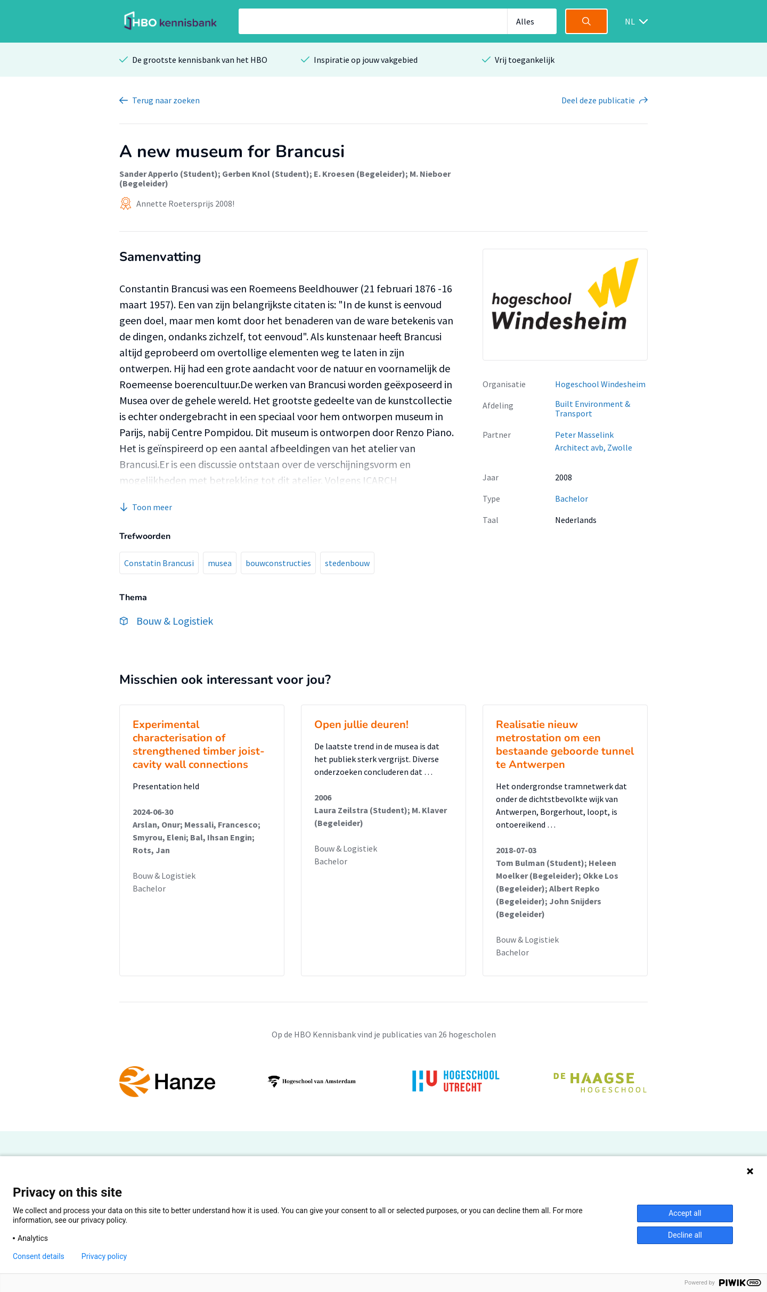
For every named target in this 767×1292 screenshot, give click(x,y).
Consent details (38, 1256)
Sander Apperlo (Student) (168, 173)
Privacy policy (104, 1256)
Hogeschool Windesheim (600, 384)
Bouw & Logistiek (164, 875)
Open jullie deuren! (361, 724)
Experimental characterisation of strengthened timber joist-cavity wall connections (199, 744)
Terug (166, 100)
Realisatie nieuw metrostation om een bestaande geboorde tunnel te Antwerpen (565, 744)
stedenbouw (347, 563)
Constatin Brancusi (159, 563)
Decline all (685, 1235)
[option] (383, 1082)
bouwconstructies (278, 563)
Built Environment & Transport (592, 409)
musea (220, 563)
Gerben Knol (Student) (265, 173)
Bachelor (571, 498)
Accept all (684, 1213)
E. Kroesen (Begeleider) (359, 173)
